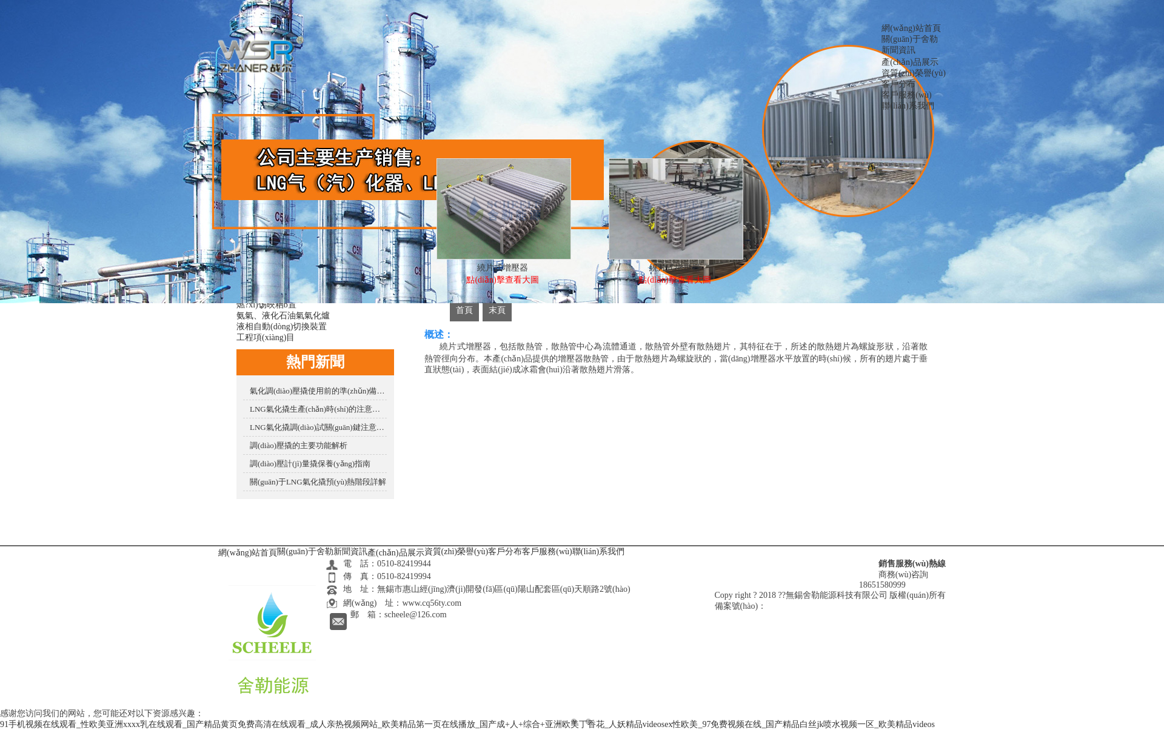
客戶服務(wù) (906, 94)
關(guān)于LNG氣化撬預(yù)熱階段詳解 (318, 481)
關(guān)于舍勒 (909, 39)
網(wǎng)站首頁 (910, 28)
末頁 (497, 310)
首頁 (464, 310)
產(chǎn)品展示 (909, 62)
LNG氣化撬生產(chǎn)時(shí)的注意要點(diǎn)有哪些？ (318, 409)
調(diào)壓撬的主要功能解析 (298, 445)
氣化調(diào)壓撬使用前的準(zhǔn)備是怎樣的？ (318, 390)
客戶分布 (898, 84)
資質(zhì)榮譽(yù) (913, 73)
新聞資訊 (898, 50)
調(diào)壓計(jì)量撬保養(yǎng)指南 (310, 463)
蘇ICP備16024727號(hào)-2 (815, 606)
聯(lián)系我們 (907, 105)
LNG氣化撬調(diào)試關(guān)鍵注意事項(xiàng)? (318, 427)
